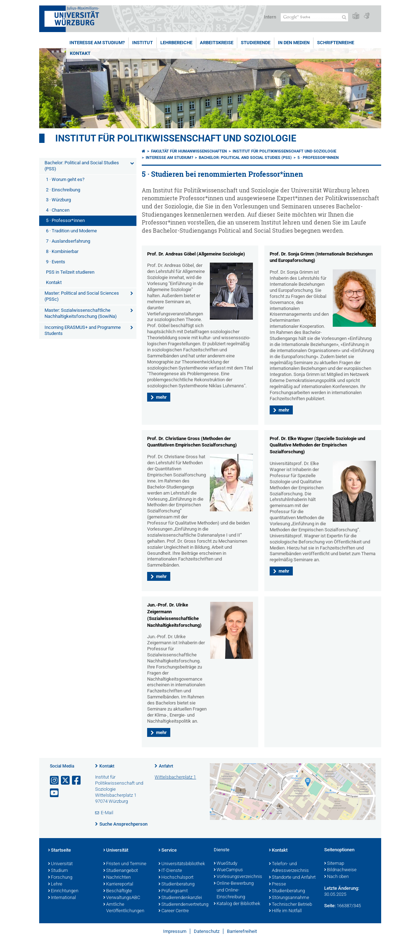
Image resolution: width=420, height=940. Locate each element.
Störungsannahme (289, 898)
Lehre (55, 884)
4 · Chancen (57, 210)
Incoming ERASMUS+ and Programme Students (83, 330)
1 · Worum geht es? (65, 179)
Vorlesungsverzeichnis (238, 877)
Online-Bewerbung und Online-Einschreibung (234, 890)
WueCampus (228, 870)
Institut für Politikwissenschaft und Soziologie (175, 138)
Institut (142, 42)
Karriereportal (118, 884)
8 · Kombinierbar (62, 251)
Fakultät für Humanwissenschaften (189, 151)
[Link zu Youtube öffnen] (55, 793)
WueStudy (225, 864)
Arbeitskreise (216, 42)
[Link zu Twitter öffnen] (66, 780)
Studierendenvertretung (183, 905)
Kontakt (80, 53)
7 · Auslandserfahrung (68, 241)
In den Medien (294, 42)
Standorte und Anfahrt (292, 877)
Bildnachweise (340, 870)
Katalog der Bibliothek (237, 904)
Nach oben (336, 877)
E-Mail (107, 812)
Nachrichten (117, 877)
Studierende (255, 42)
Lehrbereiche (176, 42)
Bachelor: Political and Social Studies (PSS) (82, 165)
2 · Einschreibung (63, 189)
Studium (58, 871)
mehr (161, 397)
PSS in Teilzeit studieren (70, 272)
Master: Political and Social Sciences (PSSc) (82, 296)
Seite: (330, 905)
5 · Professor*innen (65, 220)
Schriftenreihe (335, 42)
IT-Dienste (170, 871)
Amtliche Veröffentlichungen (123, 908)
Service (168, 850)
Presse (277, 884)
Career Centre (174, 911)
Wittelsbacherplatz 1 (175, 777)
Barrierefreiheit (242, 931)
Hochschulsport (176, 877)
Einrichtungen (63, 891)
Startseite (59, 850)
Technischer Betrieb (290, 905)
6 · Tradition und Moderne (71, 230)
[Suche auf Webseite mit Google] (314, 17)
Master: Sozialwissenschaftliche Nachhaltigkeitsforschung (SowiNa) (81, 313)
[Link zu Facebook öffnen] (77, 780)
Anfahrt (166, 766)
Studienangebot (120, 871)
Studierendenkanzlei (180, 898)
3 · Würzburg (58, 199)
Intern (270, 17)
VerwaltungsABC (121, 898)
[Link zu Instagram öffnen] (55, 780)
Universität (60, 864)
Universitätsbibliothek (182, 864)
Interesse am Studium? (97, 42)
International (62, 898)
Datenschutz (206, 931)
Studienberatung (177, 884)
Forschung (60, 877)
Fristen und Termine (124, 864)
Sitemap (334, 864)
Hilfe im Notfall (285, 911)
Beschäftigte (117, 891)
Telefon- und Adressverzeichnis (289, 867)
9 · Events (55, 261)
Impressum (174, 931)
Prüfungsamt (173, 891)
